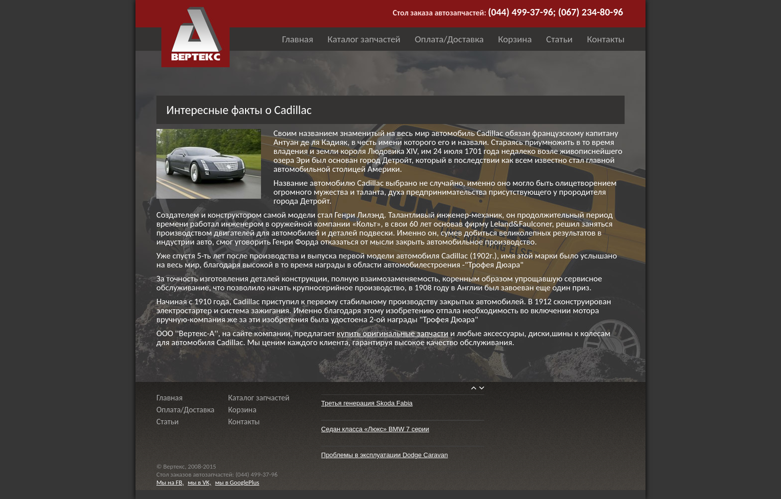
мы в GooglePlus (237, 482)
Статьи (559, 39)
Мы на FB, (170, 482)
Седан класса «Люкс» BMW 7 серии (375, 429)
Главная (297, 39)
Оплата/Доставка (449, 39)
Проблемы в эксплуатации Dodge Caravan (384, 455)
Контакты (606, 39)
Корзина (515, 39)
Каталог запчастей (364, 39)
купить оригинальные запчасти (392, 333)
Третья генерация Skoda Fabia (367, 403)
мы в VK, (199, 482)
